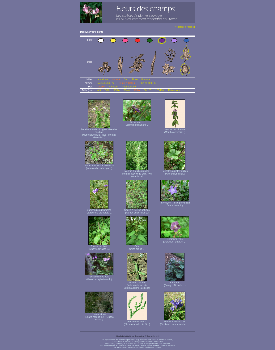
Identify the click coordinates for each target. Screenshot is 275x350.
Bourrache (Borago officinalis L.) (175, 283)
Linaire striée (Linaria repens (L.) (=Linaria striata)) (99, 316)
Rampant (113, 86)
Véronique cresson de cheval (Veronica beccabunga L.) (99, 166)
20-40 (127, 90)
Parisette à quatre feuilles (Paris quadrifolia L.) (175, 171)
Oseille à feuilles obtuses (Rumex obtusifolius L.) (137, 210)
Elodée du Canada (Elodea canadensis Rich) (137, 322)
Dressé (101, 86)
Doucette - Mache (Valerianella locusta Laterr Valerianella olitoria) (137, 284)
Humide (116, 79)
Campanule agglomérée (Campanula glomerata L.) (99, 210)
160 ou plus (174, 90)
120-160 (159, 90)
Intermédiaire (129, 86)
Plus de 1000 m (147, 83)
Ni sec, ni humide (141, 79)
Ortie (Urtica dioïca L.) (137, 246)
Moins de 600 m (105, 83)
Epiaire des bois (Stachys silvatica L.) (99, 246)
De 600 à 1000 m (126, 83)
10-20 (117, 90)
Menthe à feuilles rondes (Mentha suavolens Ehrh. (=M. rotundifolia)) (136, 173)
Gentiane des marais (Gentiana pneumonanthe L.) (174, 322)
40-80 (137, 90)
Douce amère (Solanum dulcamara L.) (137, 122)
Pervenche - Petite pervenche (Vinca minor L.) (175, 203)
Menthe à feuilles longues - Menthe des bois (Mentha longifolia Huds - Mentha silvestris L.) (99, 132)
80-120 (147, 90)
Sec (126, 79)
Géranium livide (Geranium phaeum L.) (174, 239)
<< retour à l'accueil (185, 27)
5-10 (107, 90)
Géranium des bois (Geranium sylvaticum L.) (99, 277)
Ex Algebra (139, 336)
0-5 (99, 90)
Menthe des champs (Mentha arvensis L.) (174, 129)
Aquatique (102, 79)
